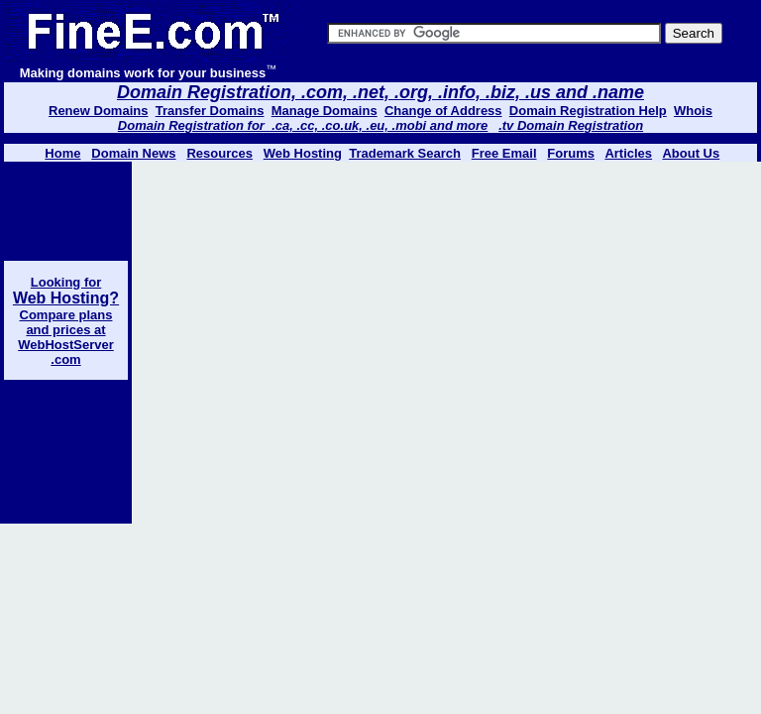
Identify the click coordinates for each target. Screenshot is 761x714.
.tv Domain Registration (570, 125)
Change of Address (443, 110)
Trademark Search (405, 153)
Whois (693, 110)
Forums (571, 153)
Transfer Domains (210, 110)
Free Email (504, 153)
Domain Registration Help (588, 110)
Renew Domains (98, 110)
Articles (628, 153)
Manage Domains (325, 110)
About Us (690, 153)
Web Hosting (303, 153)
